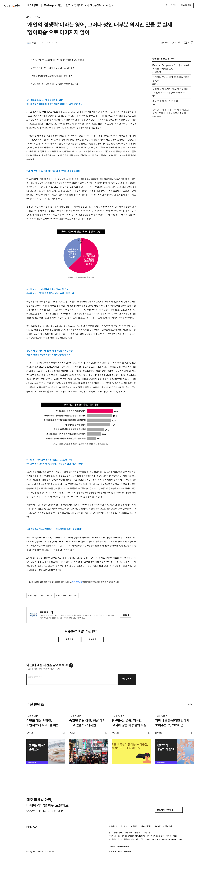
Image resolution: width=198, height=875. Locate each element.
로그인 (173, 5)
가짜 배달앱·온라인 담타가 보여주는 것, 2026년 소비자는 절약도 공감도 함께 (173, 723)
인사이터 (79, 5)
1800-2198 (149, 839)
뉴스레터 (158, 826)
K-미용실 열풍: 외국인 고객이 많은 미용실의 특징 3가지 (129, 723)
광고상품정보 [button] (94, 5)
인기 (68, 5)
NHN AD (31, 826)
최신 (59, 5)
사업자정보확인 (139, 836)
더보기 (190, 704)
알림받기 (126, 615)
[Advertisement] (171, 161)
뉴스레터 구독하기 (168, 810)
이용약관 (112, 847)
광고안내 (168, 826)
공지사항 (124, 826)
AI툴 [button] (108, 5)
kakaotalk (50, 851)
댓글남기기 (126, 679)
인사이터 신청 (186, 5)
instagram (30, 851)
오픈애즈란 (113, 826)
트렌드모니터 (77, 582)
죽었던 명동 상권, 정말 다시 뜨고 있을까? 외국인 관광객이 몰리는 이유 (87, 723)
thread (40, 851)
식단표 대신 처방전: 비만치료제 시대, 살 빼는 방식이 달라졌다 (42, 723)
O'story (49, 5)
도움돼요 (69, 639)
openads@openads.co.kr (171, 839)
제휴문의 (134, 826)
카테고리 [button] (32, 5)
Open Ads (12, 5)
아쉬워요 (92, 639)
